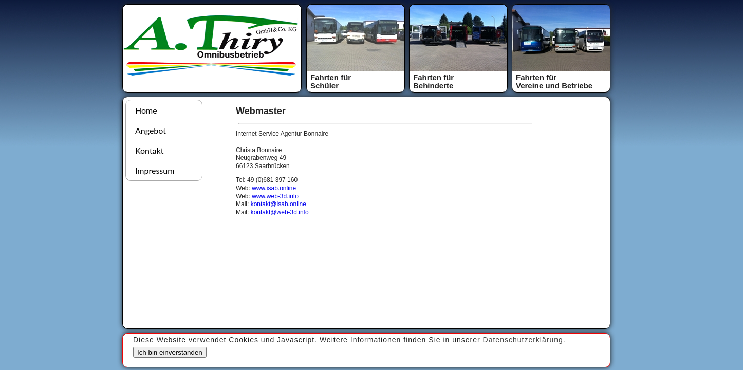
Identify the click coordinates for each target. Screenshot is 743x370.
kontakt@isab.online (278, 204)
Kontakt (149, 150)
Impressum (154, 170)
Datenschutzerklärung (523, 340)
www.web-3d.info (275, 196)
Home (146, 110)
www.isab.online (274, 188)
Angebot (150, 130)
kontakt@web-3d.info (280, 212)
